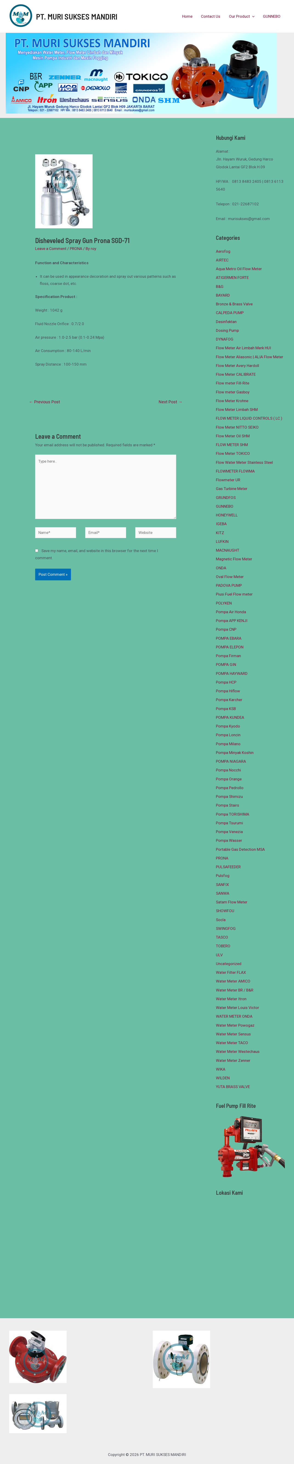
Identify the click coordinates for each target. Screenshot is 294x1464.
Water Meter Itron (231, 999)
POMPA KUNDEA (230, 717)
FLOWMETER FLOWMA (235, 471)
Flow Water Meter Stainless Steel (244, 462)
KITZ (220, 532)
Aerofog (223, 251)
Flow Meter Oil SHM (233, 436)
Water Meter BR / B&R (234, 990)
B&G (219, 286)
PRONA (76, 248)
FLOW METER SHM (232, 444)
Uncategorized (228, 963)
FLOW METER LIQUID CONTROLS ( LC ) (249, 418)
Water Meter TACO (232, 1042)
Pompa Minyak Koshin (235, 752)
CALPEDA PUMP (230, 312)
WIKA (220, 1069)
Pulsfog (222, 875)
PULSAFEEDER (228, 867)
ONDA (221, 568)
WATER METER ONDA (234, 1016)
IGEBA (221, 523)
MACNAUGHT (227, 550)
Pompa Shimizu (229, 796)
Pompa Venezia (229, 831)
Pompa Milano (228, 744)
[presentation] (253, 16)
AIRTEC (222, 260)
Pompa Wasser (229, 840)
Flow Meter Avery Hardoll (237, 365)
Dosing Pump (227, 330)
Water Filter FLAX (231, 972)
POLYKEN (224, 603)
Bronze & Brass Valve (234, 304)
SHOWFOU (225, 910)
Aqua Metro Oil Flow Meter (239, 268)
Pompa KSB (226, 708)
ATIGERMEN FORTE (232, 277)
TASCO (222, 937)
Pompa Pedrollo (229, 787)
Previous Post (44, 401)
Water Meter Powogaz (235, 1025)
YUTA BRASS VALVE (233, 1086)
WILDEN (223, 1078)
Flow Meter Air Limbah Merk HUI (243, 348)
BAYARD (223, 295)
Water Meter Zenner (233, 1060)
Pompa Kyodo (228, 726)
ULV (219, 955)
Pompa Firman (228, 655)
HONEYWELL (227, 515)
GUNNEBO (272, 16)
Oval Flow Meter (230, 576)
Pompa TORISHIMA (232, 814)
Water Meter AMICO (233, 981)
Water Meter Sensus (233, 1034)
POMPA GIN (226, 664)
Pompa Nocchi (228, 770)
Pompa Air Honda (231, 612)
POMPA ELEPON (229, 647)
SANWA (222, 893)
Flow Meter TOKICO (233, 453)
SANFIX (222, 884)
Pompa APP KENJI (231, 620)
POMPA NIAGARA (231, 761)
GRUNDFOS (226, 497)
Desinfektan (226, 321)
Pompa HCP (226, 682)
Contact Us (212, 16)
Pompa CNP (226, 629)
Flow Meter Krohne (232, 400)
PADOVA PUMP (229, 585)
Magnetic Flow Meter (234, 559)
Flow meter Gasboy (232, 392)
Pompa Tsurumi (229, 823)
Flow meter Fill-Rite (232, 383)
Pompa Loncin (228, 735)
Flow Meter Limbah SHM (237, 409)
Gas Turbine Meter (231, 488)
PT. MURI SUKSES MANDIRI (76, 16)
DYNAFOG (224, 339)
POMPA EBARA (228, 638)
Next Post (170, 401)
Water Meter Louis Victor (237, 1007)
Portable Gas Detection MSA (240, 849)
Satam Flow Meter (231, 902)
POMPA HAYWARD (232, 673)
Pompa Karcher (229, 699)
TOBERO (223, 946)
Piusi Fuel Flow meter (234, 594)
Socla (221, 919)
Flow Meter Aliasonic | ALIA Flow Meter (249, 357)
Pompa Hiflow (228, 691)
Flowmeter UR (228, 480)
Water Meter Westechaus (238, 1051)
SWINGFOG (226, 928)
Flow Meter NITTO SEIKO (237, 427)
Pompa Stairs (227, 805)
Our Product (243, 16)
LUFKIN (222, 541)
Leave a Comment (50, 248)
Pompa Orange (229, 779)
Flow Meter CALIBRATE (236, 374)
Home (190, 16)
